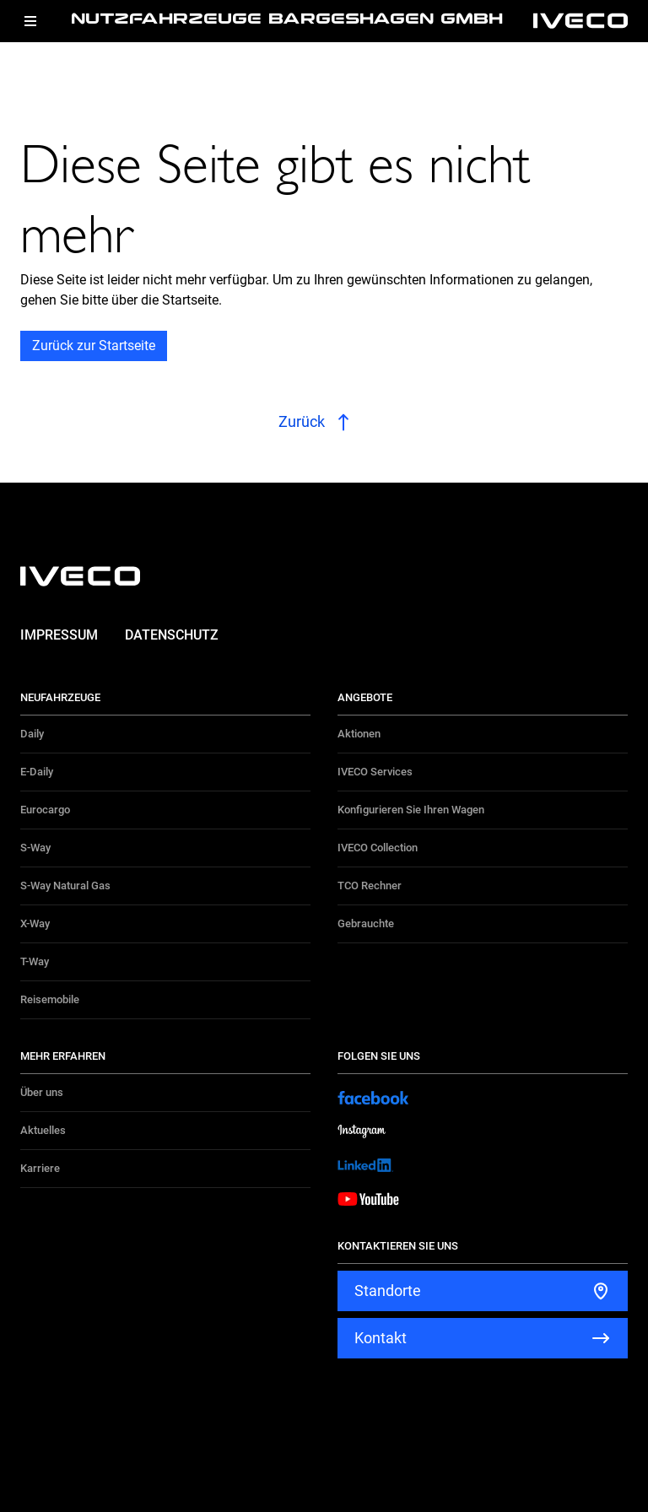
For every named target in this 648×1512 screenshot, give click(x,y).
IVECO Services (375, 771)
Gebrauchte (366, 923)
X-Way (35, 923)
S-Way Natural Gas (65, 885)
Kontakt (380, 1338)
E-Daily (36, 771)
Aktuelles (43, 1130)
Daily (32, 733)
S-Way (35, 847)
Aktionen (359, 733)
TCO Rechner (370, 885)
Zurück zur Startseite (93, 346)
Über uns (41, 1092)
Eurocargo (45, 809)
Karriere (40, 1168)
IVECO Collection (378, 847)
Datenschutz (172, 635)
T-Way (34, 961)
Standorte (387, 1290)
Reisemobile (49, 999)
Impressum (59, 635)
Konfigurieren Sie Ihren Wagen (411, 809)
